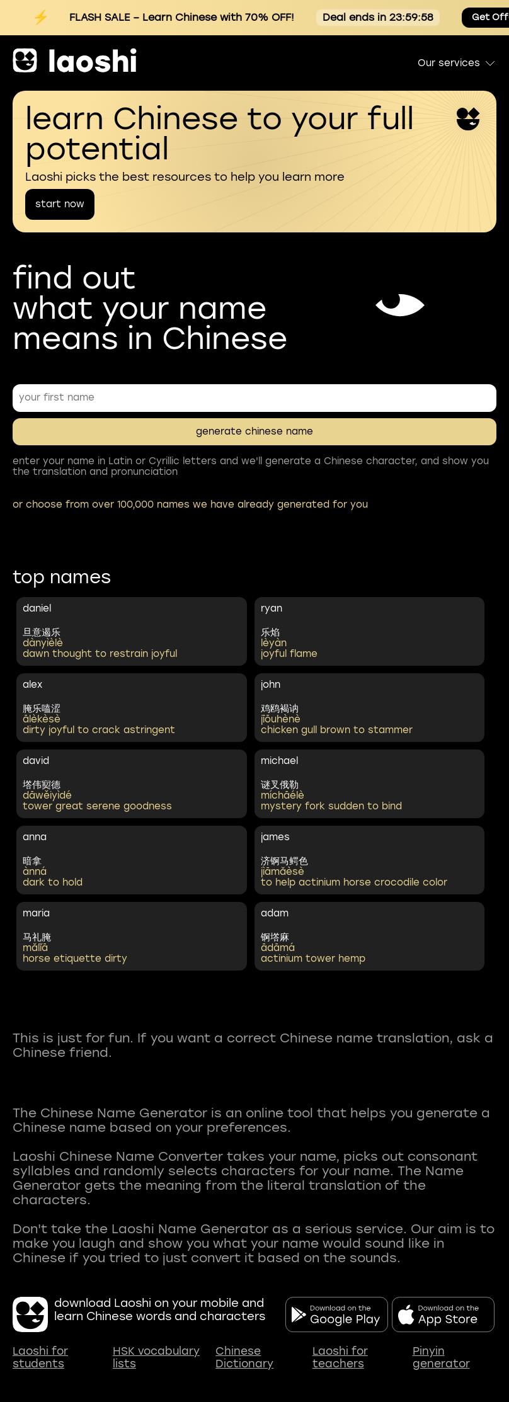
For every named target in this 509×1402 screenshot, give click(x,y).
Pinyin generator (441, 1357)
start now (59, 204)
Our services (457, 63)
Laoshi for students (40, 1357)
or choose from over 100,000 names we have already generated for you (190, 504)
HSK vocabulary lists (156, 1357)
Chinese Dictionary (244, 1357)
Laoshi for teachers (340, 1357)
